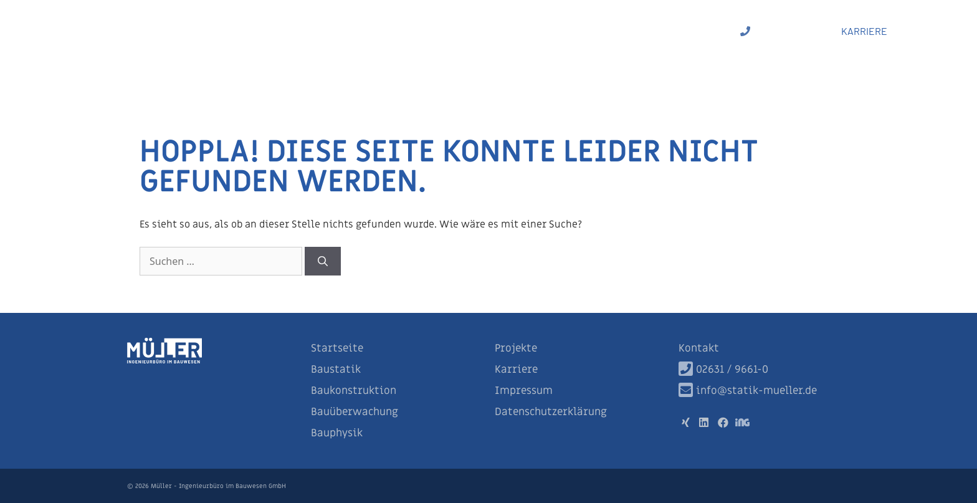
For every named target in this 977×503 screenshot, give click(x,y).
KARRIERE (864, 31)
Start (309, 31)
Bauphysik (636, 31)
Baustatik (363, 31)
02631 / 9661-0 (776, 31)
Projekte (701, 31)
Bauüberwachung (551, 31)
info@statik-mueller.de (748, 391)
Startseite (337, 348)
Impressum (524, 391)
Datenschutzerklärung (551, 412)
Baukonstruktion (447, 31)
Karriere (516, 369)
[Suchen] (323, 261)
